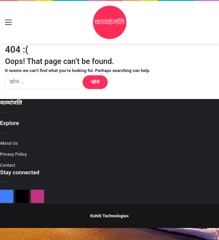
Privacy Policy (13, 154)
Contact (7, 165)
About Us (9, 143)
